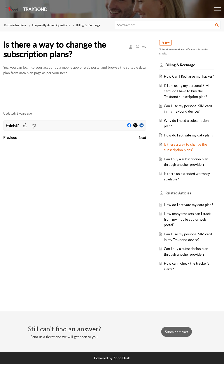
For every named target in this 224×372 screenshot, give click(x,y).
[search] (168, 25)
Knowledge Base (15, 25)
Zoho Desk (121, 365)
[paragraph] (74, 73)
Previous (10, 137)
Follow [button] (166, 43)
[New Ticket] (176, 339)
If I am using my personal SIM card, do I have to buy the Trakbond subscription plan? (186, 97)
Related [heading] (179, 204)
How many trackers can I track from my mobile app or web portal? (187, 236)
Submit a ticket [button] (176, 339)
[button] (217, 9)
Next (142, 137)
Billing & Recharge (88, 25)
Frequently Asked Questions (51, 25)
